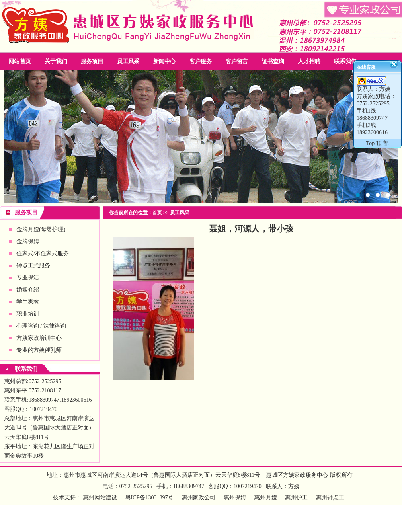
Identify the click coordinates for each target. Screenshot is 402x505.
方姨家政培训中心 (39, 338)
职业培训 (27, 314)
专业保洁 (27, 278)
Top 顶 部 (377, 143)
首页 (157, 213)
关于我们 (56, 61)
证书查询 (273, 61)
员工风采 (128, 61)
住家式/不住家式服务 (42, 253)
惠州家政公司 (201, 136)
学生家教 (27, 302)
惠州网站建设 (100, 498)
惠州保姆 (235, 498)
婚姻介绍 (27, 290)
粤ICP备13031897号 (148, 498)
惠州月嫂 (265, 498)
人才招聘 (309, 61)
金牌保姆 (27, 241)
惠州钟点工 (330, 498)
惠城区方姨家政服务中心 (297, 475)
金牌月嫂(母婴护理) (40, 229)
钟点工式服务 (33, 266)
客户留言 (237, 61)
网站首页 (19, 61)
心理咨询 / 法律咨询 (41, 326)
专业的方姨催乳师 (39, 350)
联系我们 (345, 61)
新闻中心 (164, 61)
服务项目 (92, 61)
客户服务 (200, 61)
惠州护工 (296, 498)
